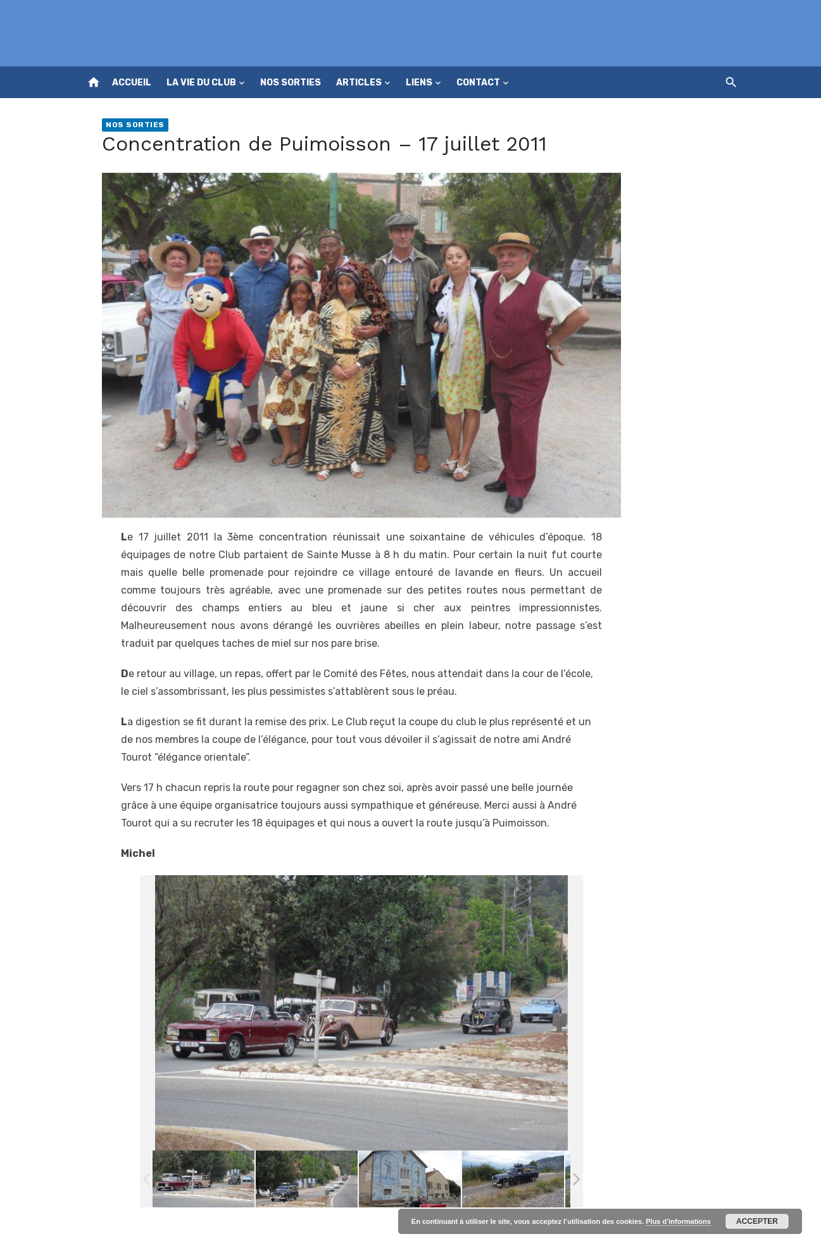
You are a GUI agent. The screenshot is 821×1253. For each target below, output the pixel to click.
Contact (478, 82)
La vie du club (201, 82)
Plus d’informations (678, 1221)
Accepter (757, 1221)
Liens (419, 82)
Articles (359, 82)
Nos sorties (290, 82)
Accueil (131, 82)
